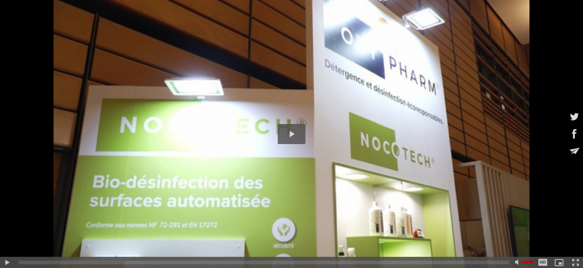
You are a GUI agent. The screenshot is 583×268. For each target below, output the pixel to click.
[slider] (264, 262)
